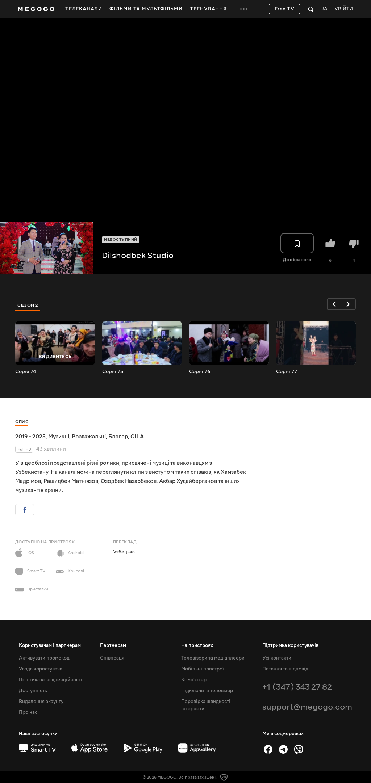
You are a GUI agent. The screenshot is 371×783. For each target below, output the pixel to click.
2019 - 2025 (30, 436)
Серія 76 (199, 372)
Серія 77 (286, 372)
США (137, 436)
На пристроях (197, 645)
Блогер (118, 436)
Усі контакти (276, 658)
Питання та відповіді (286, 669)
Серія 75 (112, 372)
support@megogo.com (307, 706)
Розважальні (89, 436)
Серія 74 (25, 372)
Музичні (58, 436)
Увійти (343, 9)
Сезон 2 (27, 305)
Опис (21, 422)
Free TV (285, 9)
